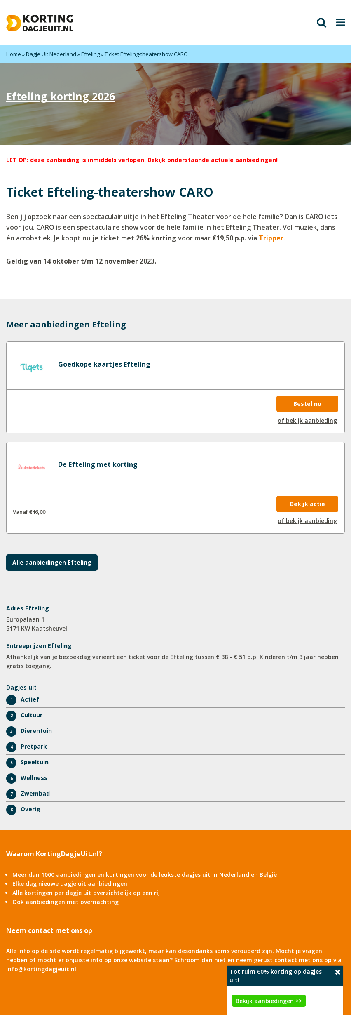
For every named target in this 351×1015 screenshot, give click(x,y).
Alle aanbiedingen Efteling (51, 562)
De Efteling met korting (98, 464)
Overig (30, 809)
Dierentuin (36, 731)
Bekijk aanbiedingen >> (269, 1001)
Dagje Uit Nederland (51, 54)
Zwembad (35, 793)
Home (13, 54)
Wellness (34, 778)
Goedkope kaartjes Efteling (104, 364)
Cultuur (31, 715)
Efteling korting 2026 (60, 96)
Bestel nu (307, 403)
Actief (30, 699)
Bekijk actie (307, 504)
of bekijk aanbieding (307, 420)
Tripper (271, 238)
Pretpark (34, 746)
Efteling (90, 54)
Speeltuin (35, 762)
